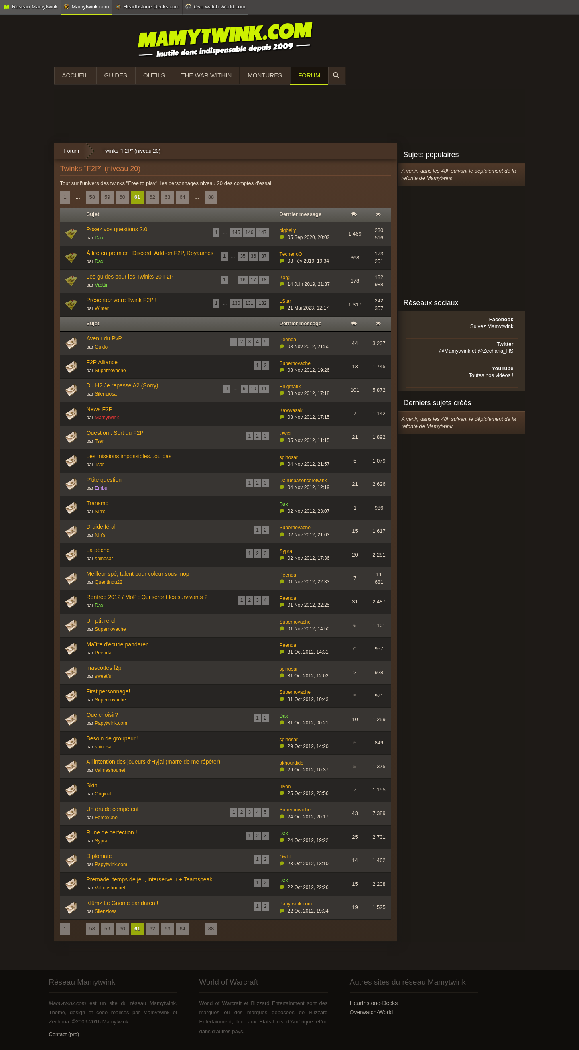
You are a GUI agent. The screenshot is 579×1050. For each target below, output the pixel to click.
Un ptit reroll (102, 621)
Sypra (286, 551)
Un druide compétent (113, 809)
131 (249, 303)
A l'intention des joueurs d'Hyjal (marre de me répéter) (154, 761)
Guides (116, 75)
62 (152, 197)
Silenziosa (106, 394)
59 (107, 197)
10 (253, 388)
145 (236, 232)
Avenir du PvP (104, 338)
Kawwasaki (292, 410)
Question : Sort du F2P (115, 433)
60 (122, 197)
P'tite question (104, 480)
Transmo (98, 503)
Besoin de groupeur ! (113, 738)
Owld (285, 433)
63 (167, 197)
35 (242, 256)
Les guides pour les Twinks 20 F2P (130, 276)
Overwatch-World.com (215, 6)
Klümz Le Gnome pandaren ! (122, 903)
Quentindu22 (108, 582)
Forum (309, 75)
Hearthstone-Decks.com (147, 7)
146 (249, 232)
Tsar (99, 441)
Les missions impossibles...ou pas (129, 456)
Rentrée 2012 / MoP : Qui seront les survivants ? (147, 597)
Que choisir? (102, 715)
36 (253, 256)
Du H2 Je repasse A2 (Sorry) (122, 385)
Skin (92, 785)
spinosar (289, 457)
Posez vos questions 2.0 (117, 229)
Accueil (75, 75)
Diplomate (99, 856)
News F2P (100, 409)
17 (253, 280)
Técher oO (291, 254)
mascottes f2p (104, 668)
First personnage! (108, 691)
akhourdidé (291, 763)
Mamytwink (107, 417)
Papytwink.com (111, 723)
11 (263, 388)
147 (262, 232)
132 (262, 303)
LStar (285, 301)
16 (242, 280)
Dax (99, 238)
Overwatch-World (371, 1012)
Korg (285, 277)
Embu (101, 488)
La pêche (98, 550)
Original (103, 794)
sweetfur (104, 676)
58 (92, 197)
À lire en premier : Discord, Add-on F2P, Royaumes (150, 253)
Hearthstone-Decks (374, 1003)
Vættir (101, 285)
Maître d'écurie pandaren (118, 644)
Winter (102, 308)
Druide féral (101, 527)
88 (211, 197)
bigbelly (288, 230)
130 (236, 303)
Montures (265, 75)
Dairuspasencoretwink (303, 480)
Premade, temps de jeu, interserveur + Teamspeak (150, 879)
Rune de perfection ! (112, 832)
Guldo (101, 347)
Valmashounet (110, 770)
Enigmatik (290, 386)
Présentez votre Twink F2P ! (122, 300)
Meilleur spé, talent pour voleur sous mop (138, 574)
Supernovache (110, 370)
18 (263, 280)
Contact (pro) (64, 1034)
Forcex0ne (106, 817)
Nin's (100, 511)
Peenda (288, 340)
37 (263, 256)
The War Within (206, 75)
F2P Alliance (102, 362)
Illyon (285, 786)
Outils (154, 75)
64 (182, 197)
